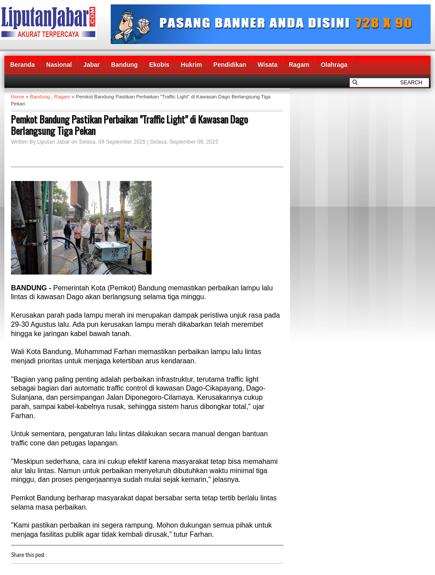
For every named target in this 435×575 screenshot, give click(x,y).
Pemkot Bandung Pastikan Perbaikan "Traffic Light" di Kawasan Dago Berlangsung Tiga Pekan (129, 124)
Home (17, 96)
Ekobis (159, 64)
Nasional (59, 64)
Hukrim (191, 64)
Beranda (22, 64)
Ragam (299, 64)
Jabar (91, 64)
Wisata (267, 64)
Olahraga (334, 64)
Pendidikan (230, 64)
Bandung (124, 64)
